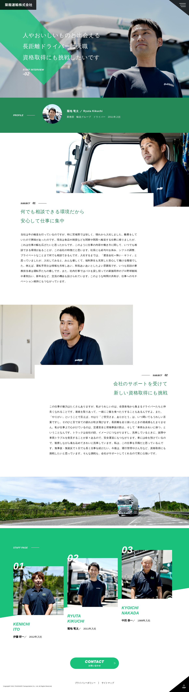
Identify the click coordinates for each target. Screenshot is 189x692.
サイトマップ (108, 683)
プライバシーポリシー (85, 683)
